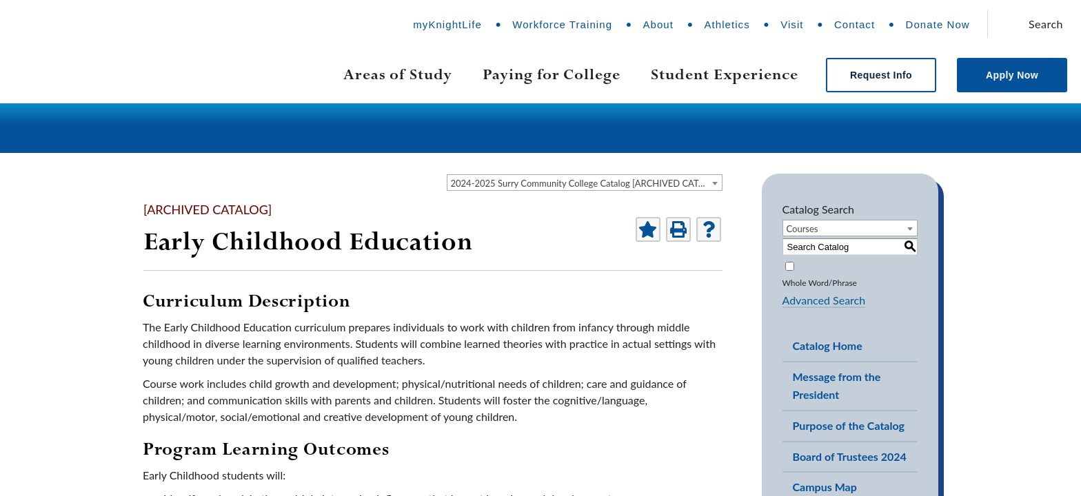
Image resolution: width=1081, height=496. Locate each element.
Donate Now (938, 24)
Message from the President (837, 386)
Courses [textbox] (802, 228)
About (658, 24)
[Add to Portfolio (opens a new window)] (648, 229)
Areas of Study (397, 74)
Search (1046, 23)
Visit (791, 24)
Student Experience (724, 74)
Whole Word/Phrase (819, 283)
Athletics (726, 24)
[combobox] (585, 182)
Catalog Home (827, 345)
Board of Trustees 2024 (850, 456)
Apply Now (1012, 75)
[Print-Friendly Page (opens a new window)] (678, 229)
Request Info (881, 75)
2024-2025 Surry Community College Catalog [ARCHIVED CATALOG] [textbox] (586, 183)
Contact (854, 24)
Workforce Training (562, 24)
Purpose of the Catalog (849, 425)
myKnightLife (447, 24)
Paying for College (551, 74)
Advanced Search (824, 300)
